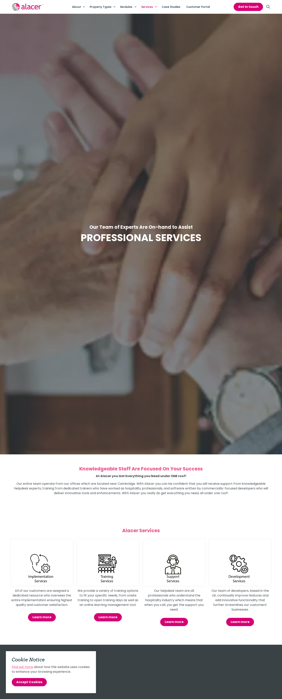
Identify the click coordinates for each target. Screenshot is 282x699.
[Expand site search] (268, 7)
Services (147, 7)
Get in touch (248, 7)
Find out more (22, 667)
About (76, 7)
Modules (126, 7)
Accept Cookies (29, 682)
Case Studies (171, 7)
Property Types (100, 7)
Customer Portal (198, 7)
